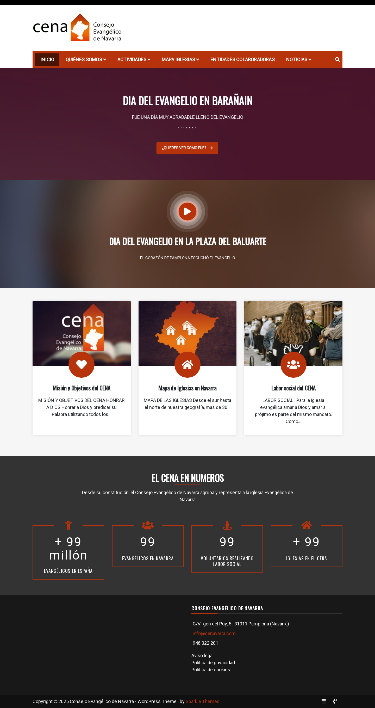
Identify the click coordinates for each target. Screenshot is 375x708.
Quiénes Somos (84, 59)
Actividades (131, 59)
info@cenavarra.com (214, 633)
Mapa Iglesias (178, 59)
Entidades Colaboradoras (242, 59)
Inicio (47, 59)
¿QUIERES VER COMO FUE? (183, 148)
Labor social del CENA (293, 388)
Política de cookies (210, 669)
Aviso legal (202, 655)
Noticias (297, 59)
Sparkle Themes (203, 701)
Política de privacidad (213, 662)
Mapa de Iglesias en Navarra (187, 388)
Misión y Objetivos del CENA (81, 388)
